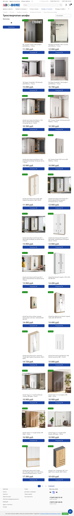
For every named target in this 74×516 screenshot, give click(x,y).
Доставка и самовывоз (30, 491)
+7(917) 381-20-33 (66, 1)
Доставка (5, 1)
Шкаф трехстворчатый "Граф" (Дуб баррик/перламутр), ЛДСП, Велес (32, 199)
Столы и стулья (35, 9)
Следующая (51, 486)
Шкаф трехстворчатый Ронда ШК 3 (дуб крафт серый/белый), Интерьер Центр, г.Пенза (58, 239)
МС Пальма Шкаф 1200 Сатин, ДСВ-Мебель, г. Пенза (58, 160)
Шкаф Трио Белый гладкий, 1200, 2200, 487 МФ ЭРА (59, 277)
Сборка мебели (25, 1)
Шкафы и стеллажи (47, 9)
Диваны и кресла (8, 9)
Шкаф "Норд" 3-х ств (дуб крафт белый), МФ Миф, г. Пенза (57, 433)
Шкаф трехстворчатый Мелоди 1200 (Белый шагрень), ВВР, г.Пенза (58, 356)
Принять (65, 513)
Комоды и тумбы (60, 9)
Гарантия (5, 494)
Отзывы (5, 507)
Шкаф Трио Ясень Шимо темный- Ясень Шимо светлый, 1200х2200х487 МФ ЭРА (33, 318)
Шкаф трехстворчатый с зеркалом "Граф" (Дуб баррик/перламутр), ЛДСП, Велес (33, 357)
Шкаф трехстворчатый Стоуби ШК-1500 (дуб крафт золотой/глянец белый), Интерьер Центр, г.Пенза (33, 472)
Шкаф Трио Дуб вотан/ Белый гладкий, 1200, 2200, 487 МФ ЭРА (59, 317)
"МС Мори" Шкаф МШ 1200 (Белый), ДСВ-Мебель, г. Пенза (33, 83)
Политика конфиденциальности (11, 499)
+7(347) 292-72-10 (54, 1)
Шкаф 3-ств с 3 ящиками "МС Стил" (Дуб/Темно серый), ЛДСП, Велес (58, 471)
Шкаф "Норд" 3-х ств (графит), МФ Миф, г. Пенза (57, 395)
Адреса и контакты (14, 1)
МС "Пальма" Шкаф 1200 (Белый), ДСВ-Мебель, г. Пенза (59, 120)
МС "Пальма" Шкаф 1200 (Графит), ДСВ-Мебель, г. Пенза (32, 45)
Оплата (5, 491)
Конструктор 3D (28, 496)
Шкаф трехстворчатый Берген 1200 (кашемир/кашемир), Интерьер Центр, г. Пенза (33, 161)
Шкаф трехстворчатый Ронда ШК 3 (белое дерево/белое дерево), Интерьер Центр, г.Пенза (58, 200)
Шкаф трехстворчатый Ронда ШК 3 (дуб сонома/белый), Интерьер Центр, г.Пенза (33, 278)
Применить (11, 27)
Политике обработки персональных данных (50, 513)
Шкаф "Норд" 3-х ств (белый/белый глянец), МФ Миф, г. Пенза (32, 395)
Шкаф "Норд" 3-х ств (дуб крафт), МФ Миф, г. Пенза (33, 433)
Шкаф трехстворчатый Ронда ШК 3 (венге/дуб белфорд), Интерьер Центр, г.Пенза (33, 239)
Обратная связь (7, 496)
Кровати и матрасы (22, 9)
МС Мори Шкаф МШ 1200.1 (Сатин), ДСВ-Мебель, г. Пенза (58, 45)
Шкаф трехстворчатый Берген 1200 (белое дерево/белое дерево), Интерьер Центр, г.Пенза (33, 121)
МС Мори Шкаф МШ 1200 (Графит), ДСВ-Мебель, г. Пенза (58, 83)
